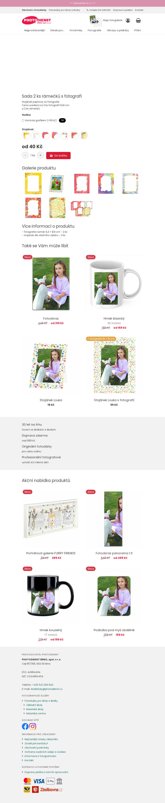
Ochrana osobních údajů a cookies (45, 752)
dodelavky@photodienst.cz (47, 689)
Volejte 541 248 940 (99, 10)
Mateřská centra (36, 713)
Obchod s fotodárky (34, 10)
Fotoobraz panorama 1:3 (114, 553)
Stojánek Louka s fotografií (114, 400)
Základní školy (34, 705)
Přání (137, 30)
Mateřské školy (34, 709)
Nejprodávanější (34, 30)
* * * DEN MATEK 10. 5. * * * (82, 3)
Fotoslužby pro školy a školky (64, 10)
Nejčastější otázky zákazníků (41, 739)
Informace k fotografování (40, 756)
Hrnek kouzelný (51, 630)
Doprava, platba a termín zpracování (46, 772)
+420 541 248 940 (42, 684)
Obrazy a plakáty (118, 30)
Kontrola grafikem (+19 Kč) (39, 120)
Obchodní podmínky (37, 747)
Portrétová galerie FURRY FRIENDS (51, 553)
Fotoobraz (51, 318)
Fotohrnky (76, 30)
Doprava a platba (122, 10)
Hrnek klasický (114, 318)
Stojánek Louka (51, 400)
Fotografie (94, 30)
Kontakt (139, 10)
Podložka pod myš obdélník (114, 630)
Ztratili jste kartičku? (36, 743)
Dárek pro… (57, 30)
